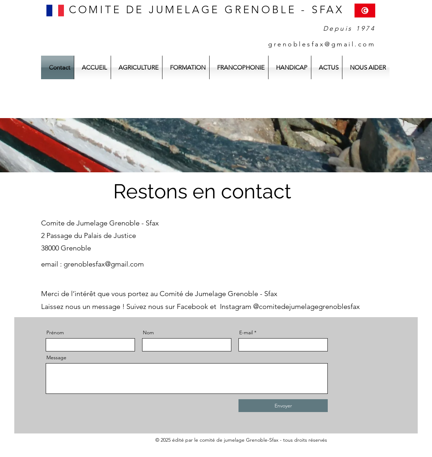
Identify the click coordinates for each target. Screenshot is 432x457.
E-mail (246, 332)
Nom (148, 332)
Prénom (55, 332)
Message (56, 357)
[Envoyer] (283, 405)
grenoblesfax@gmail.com (104, 264)
